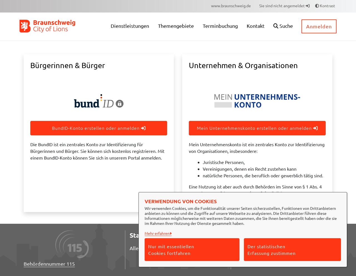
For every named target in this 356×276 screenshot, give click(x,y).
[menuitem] (231, 5)
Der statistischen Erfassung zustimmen (272, 249)
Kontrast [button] (325, 5)
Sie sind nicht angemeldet (284, 5)
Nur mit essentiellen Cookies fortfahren (171, 249)
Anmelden (319, 26)
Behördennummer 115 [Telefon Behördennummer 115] (49, 264)
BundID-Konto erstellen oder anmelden (99, 128)
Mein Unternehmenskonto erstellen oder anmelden (257, 128)
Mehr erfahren (157, 233)
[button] (283, 27)
